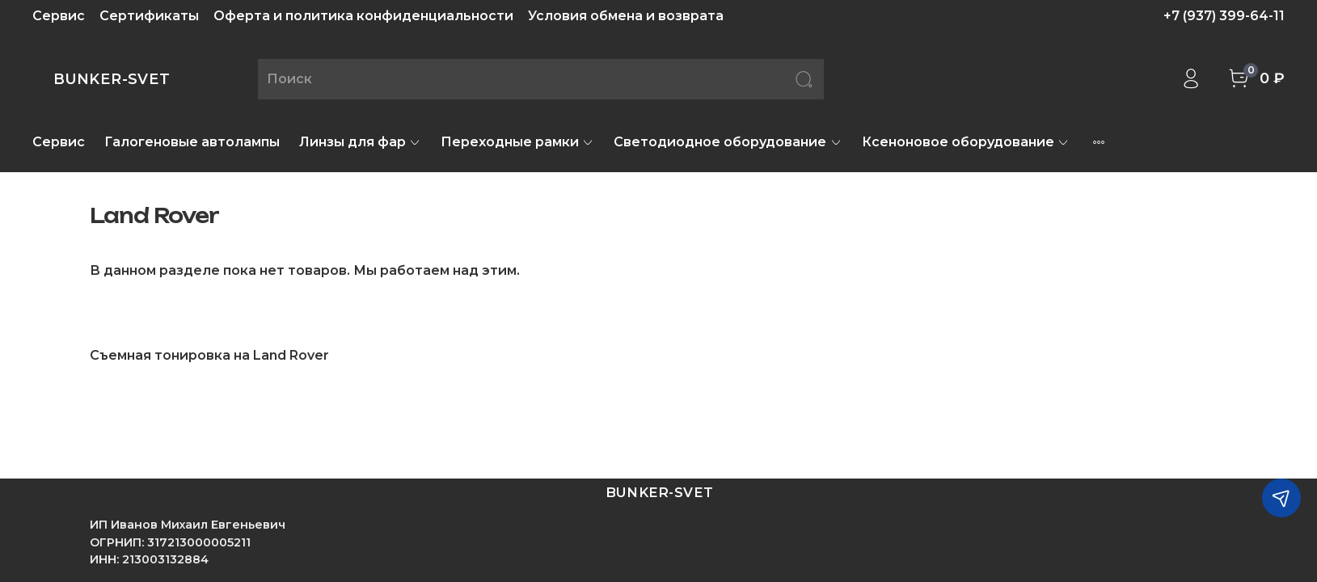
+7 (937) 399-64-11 (1224, 15)
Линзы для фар (360, 142)
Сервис (58, 15)
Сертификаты (149, 15)
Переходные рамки (517, 142)
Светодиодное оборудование (728, 142)
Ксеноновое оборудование (966, 142)
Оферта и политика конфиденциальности (363, 15)
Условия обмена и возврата (626, 15)
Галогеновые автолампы (192, 142)
